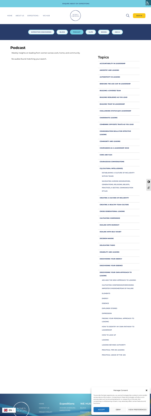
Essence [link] (105, 303)
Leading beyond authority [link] (114, 345)
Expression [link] (107, 313)
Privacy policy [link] (45, 412)
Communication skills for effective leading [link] (115, 132)
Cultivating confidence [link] (110, 218)
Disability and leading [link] (109, 252)
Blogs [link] (83, 408)
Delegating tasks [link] (107, 245)
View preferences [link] (137, 410)
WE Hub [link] (85, 403)
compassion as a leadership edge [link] (114, 148)
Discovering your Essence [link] (111, 265)
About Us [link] (20, 16)
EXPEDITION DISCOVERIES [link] (41, 32)
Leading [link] (105, 340)
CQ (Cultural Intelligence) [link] (111, 168)
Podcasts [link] (84, 412)
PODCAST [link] (76, 32)
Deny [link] (118, 410)
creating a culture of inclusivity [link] (114, 198)
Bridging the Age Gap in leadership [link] (115, 84)
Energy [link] (105, 298)
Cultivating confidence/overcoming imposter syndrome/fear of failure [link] (118, 286)
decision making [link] (107, 238)
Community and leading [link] (110, 141)
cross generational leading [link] (112, 211)
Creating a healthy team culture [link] (114, 204)
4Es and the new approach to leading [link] (119, 280)
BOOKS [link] (104, 32)
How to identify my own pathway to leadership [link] (118, 328)
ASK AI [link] (117, 32)
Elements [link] (106, 293)
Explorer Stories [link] (109, 308)
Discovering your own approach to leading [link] (116, 274)
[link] (148, 2)
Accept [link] (101, 410)
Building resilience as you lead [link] (113, 97)
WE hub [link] (46, 16)
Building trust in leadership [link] (112, 104)
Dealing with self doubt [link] (110, 232)
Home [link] (9, 16)
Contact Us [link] (44, 408)
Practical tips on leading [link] (113, 350)
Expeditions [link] (32, 16)
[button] (146, 390)
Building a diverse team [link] (110, 90)
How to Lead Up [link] (109, 335)
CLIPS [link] (91, 32)
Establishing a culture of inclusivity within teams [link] (118, 174)
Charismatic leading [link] (108, 118)
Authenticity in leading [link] (110, 77)
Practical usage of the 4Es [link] (114, 355)
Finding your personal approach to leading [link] (118, 320)
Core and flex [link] (106, 155)
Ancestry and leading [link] (109, 70)
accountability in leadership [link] (112, 63)
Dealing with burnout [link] (109, 225)
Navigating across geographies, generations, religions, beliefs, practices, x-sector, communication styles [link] (117, 186)
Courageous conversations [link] (112, 161)
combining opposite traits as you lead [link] (117, 124)
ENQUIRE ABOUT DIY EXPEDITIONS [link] (75, 3)
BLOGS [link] (62, 32)
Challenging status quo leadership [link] (115, 111)
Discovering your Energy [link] (111, 259)
